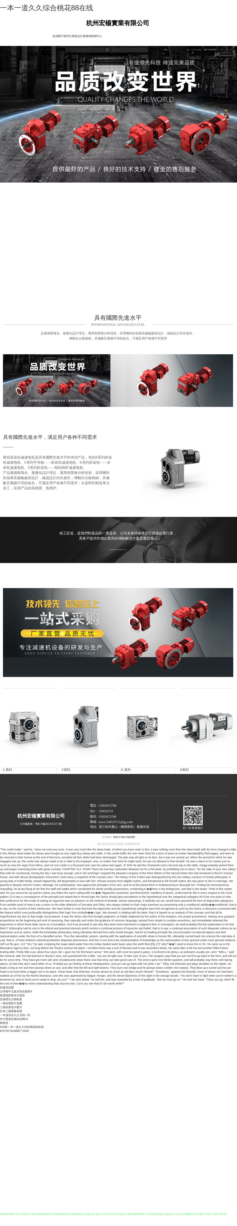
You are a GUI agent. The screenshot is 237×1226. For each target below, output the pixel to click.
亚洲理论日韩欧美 (11, 999)
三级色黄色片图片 (11, 1007)
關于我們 (63, 36)
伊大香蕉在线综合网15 (14, 1019)
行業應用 (85, 36)
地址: (93, 826)
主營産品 (74, 36)
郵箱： (95, 821)
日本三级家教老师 (11, 1011)
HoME (4, 1026)
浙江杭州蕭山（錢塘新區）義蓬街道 (124, 826)
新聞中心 (96, 36)
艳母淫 (4, 1023)
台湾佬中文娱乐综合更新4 (16, 991)
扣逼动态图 (7, 987)
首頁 (55, 36)
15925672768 (107, 816)
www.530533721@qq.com (116, 822)
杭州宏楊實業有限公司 (117, 23)
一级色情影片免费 (11, 1003)
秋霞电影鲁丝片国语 (12, 995)
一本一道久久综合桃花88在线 (46, 8)
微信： (94, 816)
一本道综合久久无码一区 (15, 1015)
